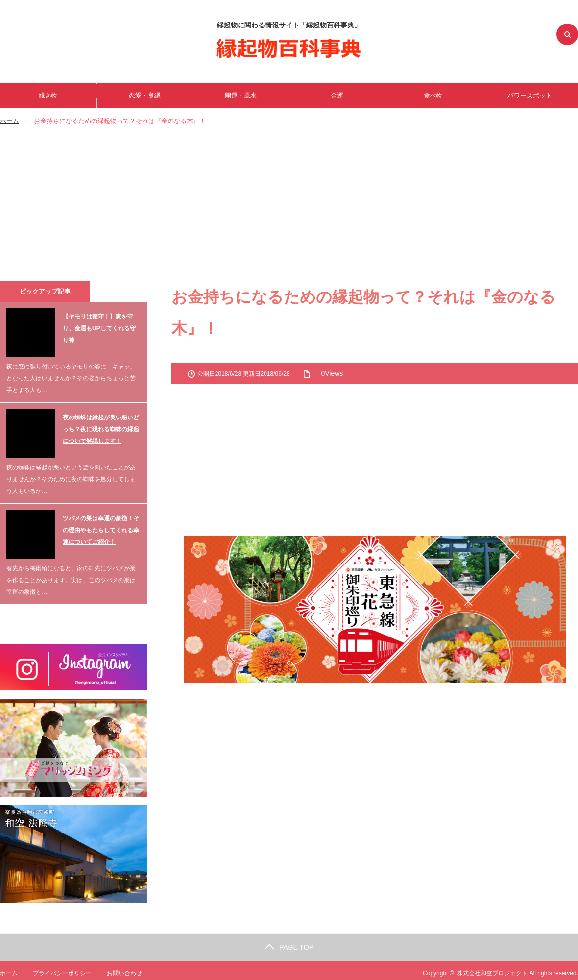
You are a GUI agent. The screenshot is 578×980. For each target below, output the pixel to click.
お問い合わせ (124, 972)
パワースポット (529, 95)
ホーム (9, 972)
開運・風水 (241, 95)
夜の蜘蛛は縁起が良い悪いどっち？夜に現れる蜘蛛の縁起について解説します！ (101, 429)
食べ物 (433, 95)
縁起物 (48, 95)
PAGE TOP (289, 947)
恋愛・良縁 (145, 95)
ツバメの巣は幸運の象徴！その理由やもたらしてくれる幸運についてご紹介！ (101, 529)
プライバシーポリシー (62, 972)
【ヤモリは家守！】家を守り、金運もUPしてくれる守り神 (99, 328)
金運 (337, 95)
